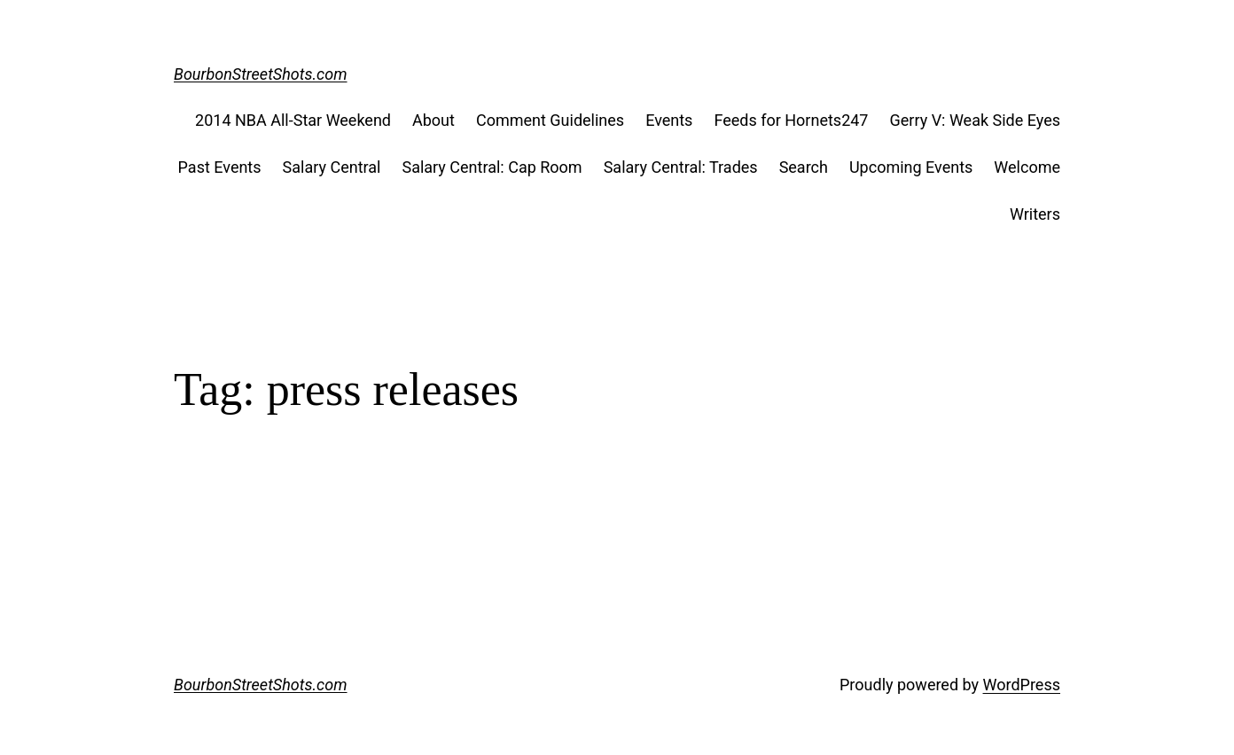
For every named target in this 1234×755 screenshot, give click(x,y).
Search (803, 167)
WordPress (1021, 684)
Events (668, 120)
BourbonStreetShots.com (261, 74)
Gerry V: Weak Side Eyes (974, 120)
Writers (1035, 214)
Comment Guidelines (550, 120)
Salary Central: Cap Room (492, 167)
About (433, 120)
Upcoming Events (910, 167)
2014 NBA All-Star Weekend (293, 120)
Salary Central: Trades (681, 167)
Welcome (1027, 167)
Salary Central (332, 167)
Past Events (220, 167)
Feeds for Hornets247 (791, 120)
